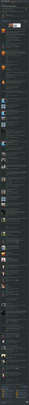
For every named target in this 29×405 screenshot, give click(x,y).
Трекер (12, 2)
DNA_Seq (7, 186)
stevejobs (7, 168)
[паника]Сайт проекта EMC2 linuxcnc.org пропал (6, 21)
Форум (2, 4)
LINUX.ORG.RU (5, 1)
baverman (7, 101)
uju (6, 300)
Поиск (14, 2)
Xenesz (7, 267)
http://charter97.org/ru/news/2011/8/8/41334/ (12, 260)
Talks (5, 4)
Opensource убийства (7, 395)
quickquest (7, 254)
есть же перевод (6, 196)
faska (6, 14)
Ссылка (2, 18)
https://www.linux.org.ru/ (3, 403)
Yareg (6, 61)
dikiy (6, 307)
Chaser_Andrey (8, 40)
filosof (6, 154)
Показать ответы (8, 107)
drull (6, 235)
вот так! (10, 252)
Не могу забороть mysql (21, 392)
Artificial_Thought (8, 149)
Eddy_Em (7, 330)
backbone (7, 137)
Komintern (7, 248)
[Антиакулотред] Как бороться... (24, 21)
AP (6, 106)
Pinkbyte (7, 288)
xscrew (7, 174)
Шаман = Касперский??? (7, 390)
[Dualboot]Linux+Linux (21, 393)
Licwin (7, 261)
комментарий (6, 50)
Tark (6, 342)
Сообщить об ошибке (3, 402)
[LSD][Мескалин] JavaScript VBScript (23, 394)
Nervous (7, 161)
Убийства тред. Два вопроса (9, 6)
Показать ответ (8, 41)
